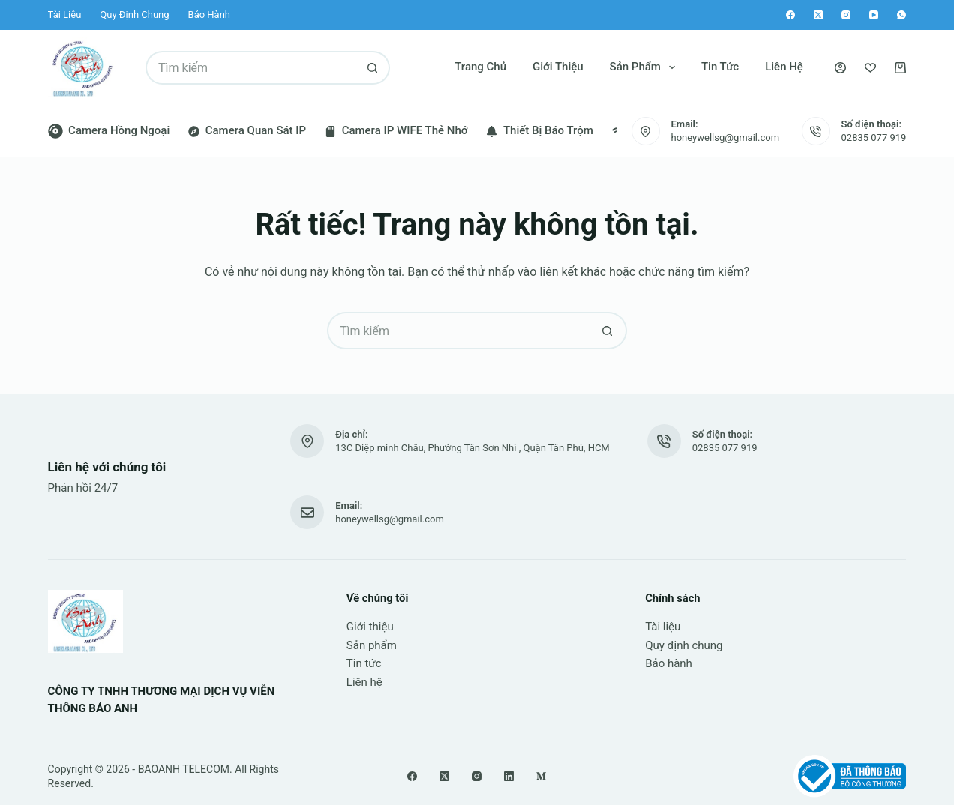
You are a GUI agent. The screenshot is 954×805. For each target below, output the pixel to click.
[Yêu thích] (870, 67)
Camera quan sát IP (247, 130)
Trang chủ (480, 66)
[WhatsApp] (901, 14)
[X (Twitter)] (818, 14)
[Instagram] (846, 14)
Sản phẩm (645, 67)
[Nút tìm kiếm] (373, 68)
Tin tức (720, 66)
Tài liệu (65, 14)
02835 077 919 (874, 137)
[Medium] (541, 776)
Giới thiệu (558, 66)
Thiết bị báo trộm (539, 130)
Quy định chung (134, 14)
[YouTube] (873, 14)
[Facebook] (790, 14)
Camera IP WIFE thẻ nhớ (396, 130)
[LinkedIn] (509, 776)
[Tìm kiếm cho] (251, 68)
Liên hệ (784, 66)
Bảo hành (209, 14)
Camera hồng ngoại (109, 131)
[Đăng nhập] (840, 67)
